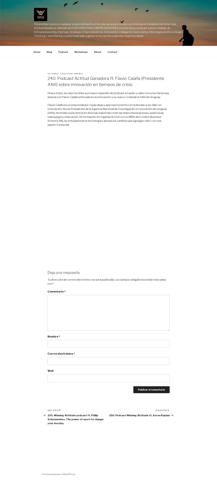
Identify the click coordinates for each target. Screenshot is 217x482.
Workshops (81, 52)
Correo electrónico (61, 353)
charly (78, 74)
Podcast (63, 52)
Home (36, 52)
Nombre (54, 336)
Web (51, 370)
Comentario (57, 291)
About (97, 52)
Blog (49, 52)
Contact (112, 52)
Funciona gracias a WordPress (58, 474)
